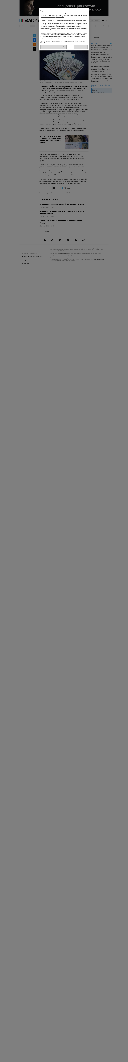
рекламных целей (60, 26)
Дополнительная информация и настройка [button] (53, 46)
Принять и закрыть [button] (81, 46)
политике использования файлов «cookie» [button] (52, 17)
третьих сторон (67, 20)
